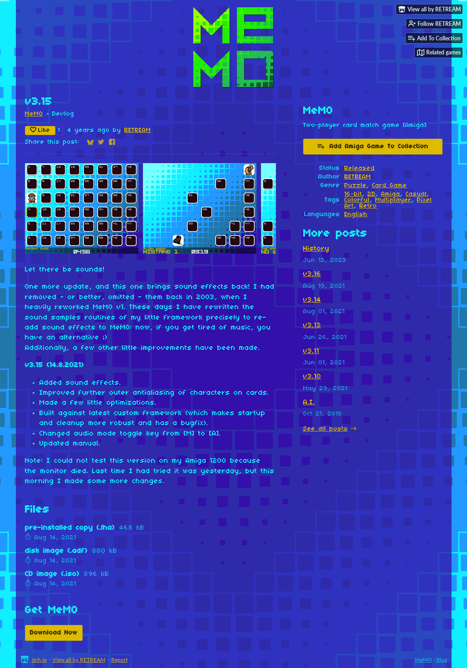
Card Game (389, 186)
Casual (416, 194)
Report (119, 659)
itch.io (39, 659)
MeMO (34, 114)
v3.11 (311, 351)
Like (40, 130)
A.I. (309, 402)
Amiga (390, 194)
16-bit (353, 194)
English (356, 215)
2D (372, 194)
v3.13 (312, 325)
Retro (368, 206)
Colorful (357, 200)
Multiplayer (393, 200)
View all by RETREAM (79, 659)
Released (359, 168)
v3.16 (312, 274)
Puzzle (355, 186)
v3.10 (312, 376)
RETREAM (137, 130)
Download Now (54, 632)
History (316, 248)
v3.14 (312, 300)
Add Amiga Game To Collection (372, 146)
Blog (441, 659)
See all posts (325, 429)
